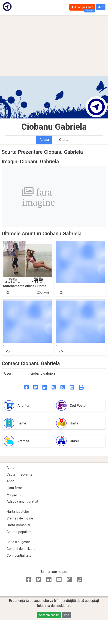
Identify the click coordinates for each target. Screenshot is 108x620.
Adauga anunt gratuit (22, 501)
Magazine (14, 495)
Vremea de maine (20, 518)
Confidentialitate (19, 555)
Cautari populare (19, 532)
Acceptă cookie (49, 615)
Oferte (64, 140)
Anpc (10, 481)
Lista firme (14, 488)
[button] (100, 7)
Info (66, 615)
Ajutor (11, 468)
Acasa (44, 140)
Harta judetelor (18, 512)
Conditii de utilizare (21, 549)
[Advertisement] (54, 45)
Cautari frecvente (19, 474)
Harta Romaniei (18, 525)
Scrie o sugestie (19, 542)
